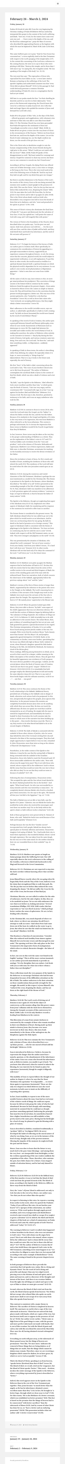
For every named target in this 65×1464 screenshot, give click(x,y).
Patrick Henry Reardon (31, 1425)
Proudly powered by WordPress (19, 1460)
